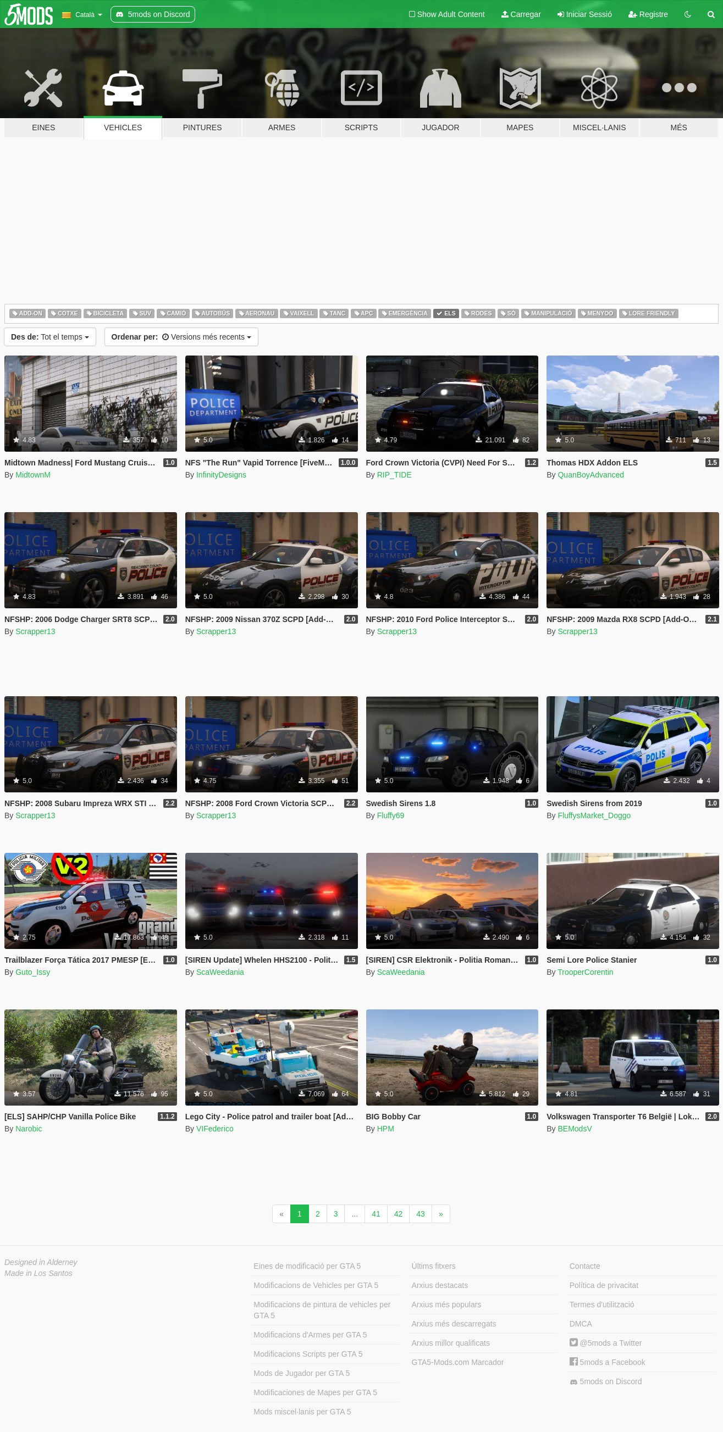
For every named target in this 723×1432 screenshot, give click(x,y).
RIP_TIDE (394, 474)
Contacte (585, 1266)
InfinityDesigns (221, 474)
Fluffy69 (391, 815)
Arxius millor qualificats (451, 1343)
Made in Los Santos (38, 1273)
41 (376, 1213)
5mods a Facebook (607, 1362)
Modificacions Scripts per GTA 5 (307, 1354)
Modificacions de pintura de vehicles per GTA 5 (321, 1310)
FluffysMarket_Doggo (594, 815)
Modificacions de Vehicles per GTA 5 (315, 1285)
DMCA (581, 1323)
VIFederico (215, 1128)
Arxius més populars (447, 1304)
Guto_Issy (32, 972)
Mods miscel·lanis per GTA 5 (302, 1411)
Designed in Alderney (41, 1262)
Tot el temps (50, 336)
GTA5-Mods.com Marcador (458, 1362)
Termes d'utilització (602, 1304)
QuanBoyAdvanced (591, 474)
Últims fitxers (434, 1266)
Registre (648, 14)
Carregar (521, 14)
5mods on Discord (606, 1381)
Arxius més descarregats (454, 1323)
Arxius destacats (440, 1285)
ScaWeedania (220, 972)
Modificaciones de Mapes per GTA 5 (315, 1392)
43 (420, 1213)
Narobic (28, 1128)
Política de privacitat (604, 1285)
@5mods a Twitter (606, 1343)
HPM (385, 1128)
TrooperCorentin (585, 972)
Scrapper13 (35, 631)
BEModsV (575, 1128)
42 (398, 1213)
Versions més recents (181, 336)
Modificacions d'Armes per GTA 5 (310, 1334)
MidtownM (33, 474)
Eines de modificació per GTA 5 (307, 1266)
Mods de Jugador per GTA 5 (301, 1373)
